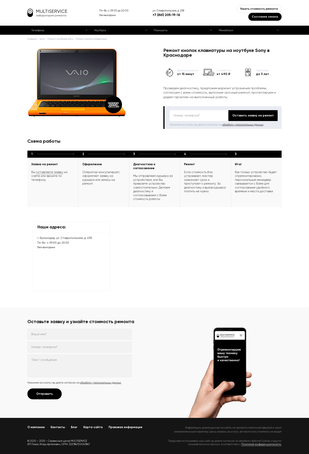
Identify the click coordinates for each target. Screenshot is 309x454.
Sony (42, 39)
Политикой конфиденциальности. (261, 444)
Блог (74, 427)
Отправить (44, 394)
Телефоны (37, 30)
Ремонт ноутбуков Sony (60, 39)
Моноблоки (226, 30)
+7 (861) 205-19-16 (166, 15)
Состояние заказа (265, 16)
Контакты (58, 427)
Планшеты (161, 30)
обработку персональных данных (242, 124)
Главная (32, 39)
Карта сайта (93, 427)
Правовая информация (125, 427)
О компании (36, 427)
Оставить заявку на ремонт (253, 115)
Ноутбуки (100, 30)
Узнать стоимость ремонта (259, 8)
